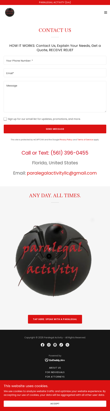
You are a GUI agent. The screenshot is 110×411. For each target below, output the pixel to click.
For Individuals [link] (55, 372)
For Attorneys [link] (55, 376)
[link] (9, 12)
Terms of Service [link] (85, 139)
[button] (106, 12)
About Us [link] (55, 367)
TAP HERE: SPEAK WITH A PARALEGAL (55, 319)
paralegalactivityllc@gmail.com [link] (62, 173)
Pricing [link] (55, 381)
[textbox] (55, 60)
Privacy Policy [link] (66, 139)
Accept (54, 408)
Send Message (55, 129)
